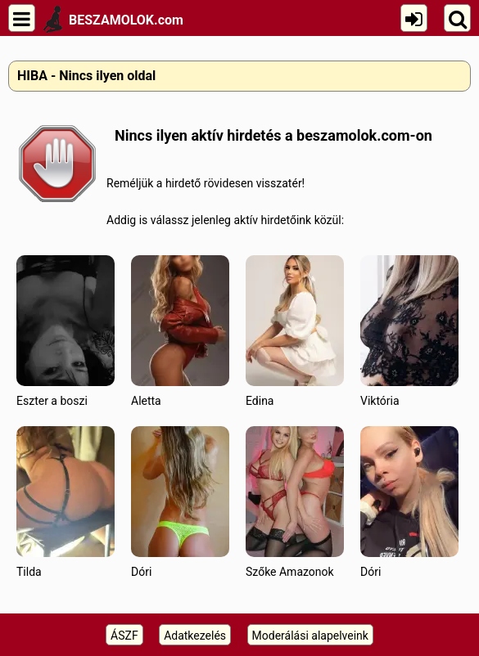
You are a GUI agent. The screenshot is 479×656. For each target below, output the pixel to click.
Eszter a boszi (65, 331)
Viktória (409, 331)
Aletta (180, 331)
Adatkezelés (195, 635)
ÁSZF (124, 635)
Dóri (180, 501)
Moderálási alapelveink (310, 635)
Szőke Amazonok (295, 501)
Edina (295, 331)
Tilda (65, 501)
